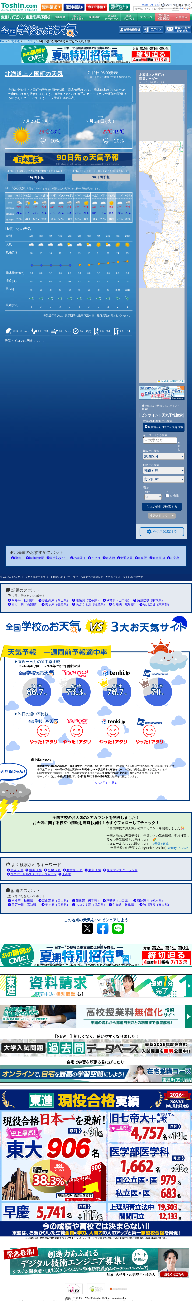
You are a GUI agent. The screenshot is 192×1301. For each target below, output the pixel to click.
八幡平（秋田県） (22, 600)
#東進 (165, 843)
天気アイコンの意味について (25, 340)
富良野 (141, 558)
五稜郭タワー (57, 558)
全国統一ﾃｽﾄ (147, 5)
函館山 (17, 558)
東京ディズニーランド (120, 870)
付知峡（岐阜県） (123, 604)
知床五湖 (157, 558)
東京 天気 (92, 870)
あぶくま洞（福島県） (89, 604)
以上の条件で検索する (161, 506)
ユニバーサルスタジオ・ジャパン (31, 874)
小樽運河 (78, 558)
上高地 (64, 874)
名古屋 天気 (73, 870)
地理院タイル (177, 381)
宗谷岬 (109, 558)
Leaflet (163, 381)
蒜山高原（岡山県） (54, 600)
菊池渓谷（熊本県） (149, 600)
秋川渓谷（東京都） (155, 604)
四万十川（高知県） (23, 604)
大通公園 (124, 558)
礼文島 (173, 558)
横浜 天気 (33, 870)
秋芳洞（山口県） (117, 600)
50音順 (174, 495)
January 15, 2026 (177, 847)
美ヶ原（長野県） (55, 604)
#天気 (156, 843)
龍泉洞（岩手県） (86, 600)
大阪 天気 (15, 870)
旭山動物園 (35, 558)
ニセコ (94, 558)
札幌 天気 (52, 870)
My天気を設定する (162, 531)
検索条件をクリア (162, 515)
